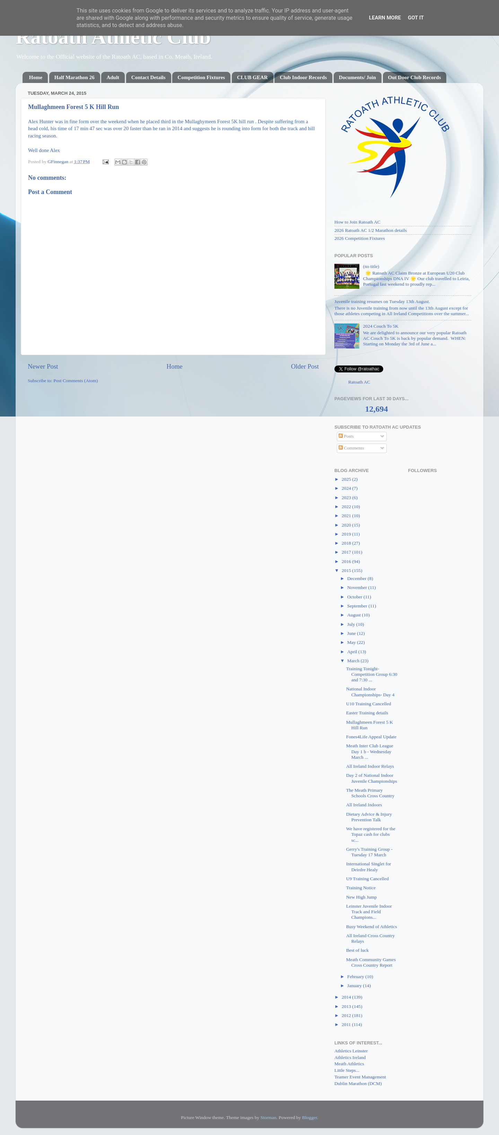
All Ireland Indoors (364, 804)
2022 (347, 506)
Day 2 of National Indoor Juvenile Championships (371, 778)
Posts (346, 436)
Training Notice (361, 887)
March (354, 660)
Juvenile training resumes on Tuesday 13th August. (382, 301)
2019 (347, 534)
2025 (347, 479)
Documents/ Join (357, 77)
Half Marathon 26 (74, 77)
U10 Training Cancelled (368, 703)
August (354, 614)
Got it (416, 18)
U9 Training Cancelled (367, 878)
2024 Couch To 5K (381, 326)
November (357, 587)
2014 (347, 997)
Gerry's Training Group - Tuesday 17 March (369, 852)
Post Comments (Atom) (75, 380)
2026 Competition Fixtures (359, 238)
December (357, 578)
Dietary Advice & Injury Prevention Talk (369, 817)
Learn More (385, 18)
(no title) (371, 266)
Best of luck (357, 950)
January (355, 985)
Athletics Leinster (351, 1050)
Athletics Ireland (350, 1057)
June (352, 633)
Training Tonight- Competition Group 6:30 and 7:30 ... (371, 674)
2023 (347, 497)
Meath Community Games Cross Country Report (371, 962)
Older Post (305, 366)
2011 (347, 1024)
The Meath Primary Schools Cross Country (370, 793)
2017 (347, 552)
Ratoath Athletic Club (113, 36)
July (351, 624)
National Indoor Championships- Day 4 (370, 691)
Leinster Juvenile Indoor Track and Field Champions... (369, 911)
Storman (269, 1117)
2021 (347, 515)
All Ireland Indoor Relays (370, 766)
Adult (112, 77)
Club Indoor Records (303, 77)
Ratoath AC (359, 382)
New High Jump (361, 897)
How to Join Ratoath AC (357, 222)
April (352, 651)
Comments (351, 448)
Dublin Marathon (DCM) (358, 1083)
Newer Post (43, 366)
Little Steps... (346, 1070)
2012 (347, 1015)
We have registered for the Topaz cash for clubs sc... (370, 834)
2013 (347, 1006)
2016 (347, 561)
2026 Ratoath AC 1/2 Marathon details (370, 230)
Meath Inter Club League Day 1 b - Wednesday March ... (369, 751)
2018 (347, 543)
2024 (347, 488)
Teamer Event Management (360, 1076)
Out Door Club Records (414, 77)
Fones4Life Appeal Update (371, 736)
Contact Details (148, 77)
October (355, 596)
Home (35, 77)
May (352, 642)
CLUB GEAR (252, 77)
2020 (347, 525)
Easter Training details (367, 712)
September (357, 605)
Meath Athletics (349, 1063)
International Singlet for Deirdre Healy (368, 866)
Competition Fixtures (201, 77)
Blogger (309, 1117)
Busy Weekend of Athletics (371, 926)
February (356, 976)
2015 (347, 570)
